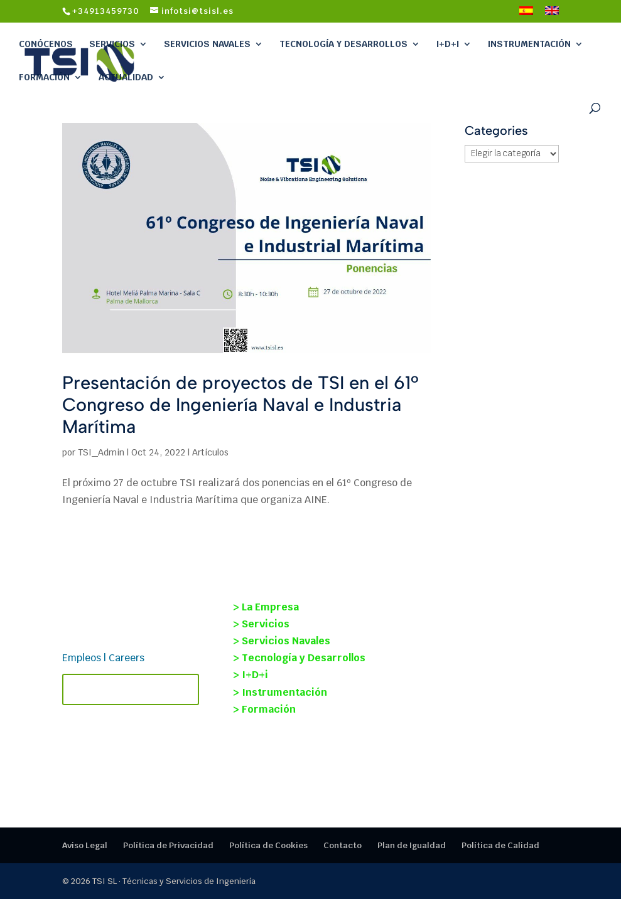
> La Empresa (266, 607)
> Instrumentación (280, 692)
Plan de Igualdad (411, 845)
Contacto (342, 845)
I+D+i (447, 44)
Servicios (112, 44)
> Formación (264, 709)
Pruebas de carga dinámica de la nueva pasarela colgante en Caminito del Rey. (479, 691)
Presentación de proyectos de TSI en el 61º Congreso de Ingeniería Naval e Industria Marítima (240, 404)
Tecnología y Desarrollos (343, 44)
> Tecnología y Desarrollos (299, 657)
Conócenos (46, 44)
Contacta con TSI (130, 689)
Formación (44, 77)
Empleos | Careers (103, 657)
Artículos (210, 452)
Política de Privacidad (168, 845)
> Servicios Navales (281, 640)
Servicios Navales (207, 44)
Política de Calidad (500, 845)
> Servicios (261, 623)
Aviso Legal (84, 845)
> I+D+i (250, 674)
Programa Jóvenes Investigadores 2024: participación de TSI (459, 750)
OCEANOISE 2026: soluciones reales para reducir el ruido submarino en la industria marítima (480, 625)
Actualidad (126, 77)
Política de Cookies (268, 845)
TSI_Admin (101, 452)
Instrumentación (529, 44)
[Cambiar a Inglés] (552, 14)
